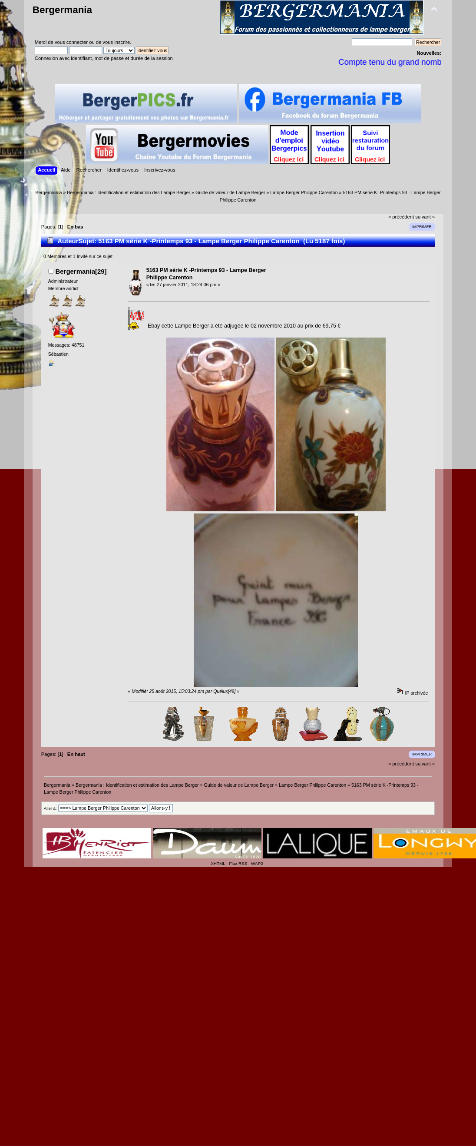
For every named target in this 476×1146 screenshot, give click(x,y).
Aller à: (50, 808)
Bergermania (62, 9)
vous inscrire (116, 42)
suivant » (425, 216)
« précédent (401, 216)
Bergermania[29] (80, 271)
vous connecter (71, 42)
